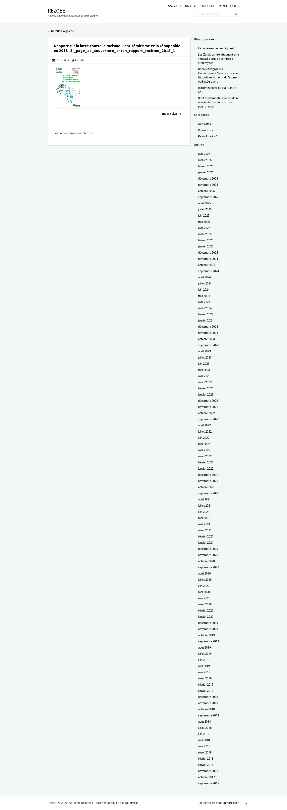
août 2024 (204, 277)
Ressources (205, 130)
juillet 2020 (205, 579)
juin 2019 (203, 659)
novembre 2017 (208, 771)
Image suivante (173, 113)
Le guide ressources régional (216, 48)
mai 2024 (204, 295)
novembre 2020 (208, 555)
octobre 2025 (206, 190)
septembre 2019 (208, 641)
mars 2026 (205, 160)
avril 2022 (204, 450)
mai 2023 (204, 369)
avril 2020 (204, 598)
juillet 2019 (205, 653)
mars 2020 (205, 604)
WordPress (131, 802)
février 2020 (205, 610)
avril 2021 (204, 524)
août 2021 (204, 499)
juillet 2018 (205, 727)
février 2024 (205, 314)
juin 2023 (203, 363)
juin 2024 (203, 289)
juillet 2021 (205, 505)
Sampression (230, 802)
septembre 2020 (208, 567)
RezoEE (56, 10)
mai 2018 (204, 740)
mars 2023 (205, 382)
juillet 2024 (205, 283)
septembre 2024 (208, 271)
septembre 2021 (208, 493)
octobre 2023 (206, 339)
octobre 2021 (206, 487)
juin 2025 (203, 215)
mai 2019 (204, 666)
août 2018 (204, 721)
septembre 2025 (208, 197)
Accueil (172, 6)
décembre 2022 (208, 400)
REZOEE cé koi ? (229, 6)
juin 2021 (203, 511)
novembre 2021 (208, 481)
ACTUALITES (188, 6)
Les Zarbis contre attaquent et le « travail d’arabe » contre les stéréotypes (218, 58)
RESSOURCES (207, 6)
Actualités (204, 124)
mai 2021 (204, 518)
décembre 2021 (208, 474)
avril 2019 (204, 672)
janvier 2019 (205, 690)
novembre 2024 (208, 258)
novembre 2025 (208, 184)
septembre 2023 (208, 345)
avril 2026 (204, 153)
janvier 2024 (205, 320)
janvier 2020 (205, 616)
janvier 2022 (205, 468)
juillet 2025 (205, 209)
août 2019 (204, 647)
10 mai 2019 (62, 60)
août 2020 (204, 573)
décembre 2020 (208, 548)
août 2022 (204, 425)
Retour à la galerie (61, 31)
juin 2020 (203, 585)
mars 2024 (205, 308)
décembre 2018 (208, 697)
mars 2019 (205, 678)
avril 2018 (204, 746)
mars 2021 (205, 530)
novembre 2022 (208, 406)
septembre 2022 (208, 419)
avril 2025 (204, 228)
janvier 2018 (205, 764)
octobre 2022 (206, 413)
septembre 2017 (208, 783)
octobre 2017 (206, 777)
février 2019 (205, 684)
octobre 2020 (206, 561)
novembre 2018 (208, 703)
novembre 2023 (208, 332)
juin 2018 (203, 734)
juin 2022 (203, 437)
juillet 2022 (205, 431)
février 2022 (205, 462)
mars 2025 (205, 234)
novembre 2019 (208, 629)
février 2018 (205, 758)
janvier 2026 (205, 172)
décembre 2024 (208, 252)
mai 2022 (204, 444)
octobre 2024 (206, 265)
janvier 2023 (205, 394)
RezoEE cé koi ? (208, 136)
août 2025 (204, 203)
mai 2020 (204, 592)
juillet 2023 (205, 357)
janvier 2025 (205, 246)
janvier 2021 (205, 542)
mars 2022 (205, 456)
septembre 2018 (208, 715)
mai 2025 (204, 221)
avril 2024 (204, 302)
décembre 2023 (208, 326)
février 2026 (205, 166)
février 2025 (205, 240)
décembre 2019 (208, 622)
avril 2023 (204, 376)
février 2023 (205, 388)
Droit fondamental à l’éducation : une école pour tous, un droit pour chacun (218, 102)
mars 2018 (205, 752)
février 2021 (205, 536)
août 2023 (204, 351)
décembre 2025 (208, 178)
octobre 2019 (206, 635)
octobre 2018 (206, 709)
